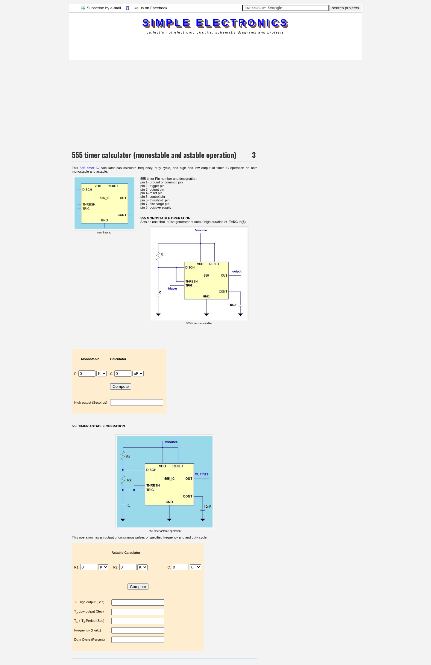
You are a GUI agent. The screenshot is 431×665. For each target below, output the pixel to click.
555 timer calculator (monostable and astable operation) (154, 154)
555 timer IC (89, 168)
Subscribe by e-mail (104, 8)
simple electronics (215, 22)
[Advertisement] (178, 46)
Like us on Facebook (149, 8)
